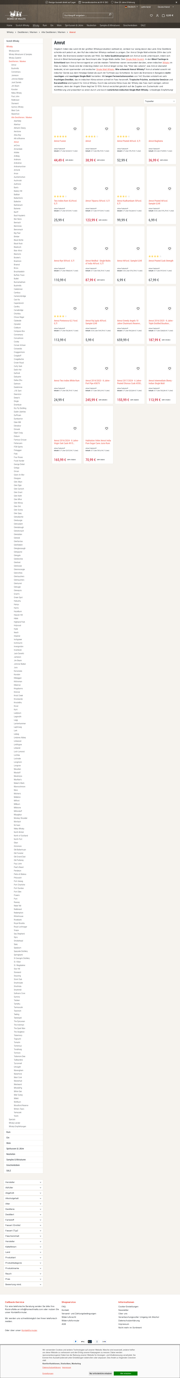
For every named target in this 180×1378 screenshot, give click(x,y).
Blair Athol (18, 250)
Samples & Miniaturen (16, 1159)
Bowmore (17, 261)
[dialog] (90, 1361)
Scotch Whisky (12, 41)
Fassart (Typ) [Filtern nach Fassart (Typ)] (23, 1230)
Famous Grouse (20, 440)
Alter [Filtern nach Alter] (23, 1203)
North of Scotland (21, 835)
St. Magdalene (19, 965)
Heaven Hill (18, 615)
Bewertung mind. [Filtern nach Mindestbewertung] (23, 1284)
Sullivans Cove (19, 993)
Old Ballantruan (20, 849)
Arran (16, 173)
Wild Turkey (18, 1095)
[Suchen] (110, 15)
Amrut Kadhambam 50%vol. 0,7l (129, 202)
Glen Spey (18, 513)
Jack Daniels (16, 82)
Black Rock (18, 243)
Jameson (15, 75)
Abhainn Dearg (20, 128)
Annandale (18, 149)
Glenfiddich (18, 545)
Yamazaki (17, 1112)
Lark (15, 730)
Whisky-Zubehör (15, 58)
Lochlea (17, 755)
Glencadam (18, 524)
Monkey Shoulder (20, 818)
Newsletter (123, 1310)
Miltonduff (18, 811)
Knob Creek (18, 695)
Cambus (17, 292)
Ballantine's (18, 198)
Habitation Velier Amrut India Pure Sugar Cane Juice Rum (98, 442)
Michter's (17, 793)
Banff (16, 212)
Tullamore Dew (19, 1056)
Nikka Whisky (16, 93)
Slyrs (16, 937)
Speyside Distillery (21, 951)
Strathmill (17, 990)
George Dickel (19, 464)
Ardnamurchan (20, 166)
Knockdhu (18, 702)
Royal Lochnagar (20, 927)
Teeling (16, 1014)
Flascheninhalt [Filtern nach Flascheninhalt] (23, 1236)
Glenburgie (18, 520)
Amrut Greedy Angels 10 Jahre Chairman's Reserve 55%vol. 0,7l (128, 322)
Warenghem (18, 1070)
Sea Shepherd (19, 934)
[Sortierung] (160, 101)
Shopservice (69, 1302)
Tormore (17, 1053)
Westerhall (18, 1081)
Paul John (15, 96)
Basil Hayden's (19, 215)
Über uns (122, 1313)
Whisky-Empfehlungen (17, 1126)
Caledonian (18, 289)
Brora (16, 268)
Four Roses (18, 457)
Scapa (16, 930)
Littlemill (17, 748)
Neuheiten (10, 1154)
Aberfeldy (17, 121)
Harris (16, 608)
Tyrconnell (18, 1063)
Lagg (16, 720)
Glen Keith (18, 496)
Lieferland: (146, 7)
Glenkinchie (18, 559)
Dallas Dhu (18, 380)
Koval (16, 706)
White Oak (18, 1091)
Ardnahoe (18, 163)
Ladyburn (17, 713)
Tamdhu (17, 1004)
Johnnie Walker (17, 79)
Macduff (17, 772)
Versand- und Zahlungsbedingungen (79, 1313)
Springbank (18, 955)
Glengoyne (18, 552)
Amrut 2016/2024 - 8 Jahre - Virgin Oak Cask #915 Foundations (66, 442)
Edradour (17, 426)
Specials (12, 1119)
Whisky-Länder (14, 1123)
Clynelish (17, 324)
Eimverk (17, 429)
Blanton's (17, 254)
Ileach (16, 632)
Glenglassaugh (20, 548)
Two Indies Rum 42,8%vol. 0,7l (65, 202)
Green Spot (18, 597)
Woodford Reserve (21, 1105)
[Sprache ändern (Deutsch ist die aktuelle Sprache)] (131, 7)
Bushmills (15, 68)
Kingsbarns (18, 688)
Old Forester (18, 853)
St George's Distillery (22, 958)
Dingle (16, 401)
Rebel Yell (17, 906)
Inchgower (18, 639)
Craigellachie (19, 359)
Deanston (17, 394)
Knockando (18, 699)
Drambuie (17, 405)
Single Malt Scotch (135, 59)
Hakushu (17, 601)
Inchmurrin (18, 643)
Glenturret (18, 583)
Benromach (18, 229)
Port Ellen (17, 892)
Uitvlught (17, 1067)
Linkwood (17, 741)
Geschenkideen (13, 1165)
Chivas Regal (19, 317)
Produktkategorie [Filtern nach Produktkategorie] (23, 1263)
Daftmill (17, 373)
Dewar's (17, 398)
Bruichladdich (19, 271)
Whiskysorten (14, 51)
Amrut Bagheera (156, 141)
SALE (8, 1170)
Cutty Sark (18, 366)
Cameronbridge (20, 296)
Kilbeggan (18, 678)
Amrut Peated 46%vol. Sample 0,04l (158, 202)
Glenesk (17, 538)
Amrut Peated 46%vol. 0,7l (128, 141)
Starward (14, 103)
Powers (17, 895)
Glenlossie (18, 566)
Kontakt (65, 1310)
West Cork (15, 110)
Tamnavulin (18, 1007)
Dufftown (17, 415)
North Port (18, 839)
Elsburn (17, 436)
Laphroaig (18, 727)
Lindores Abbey (20, 737)
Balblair (17, 194)
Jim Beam (15, 86)
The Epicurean (19, 1021)
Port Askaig (18, 881)
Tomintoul (18, 1046)
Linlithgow (18, 744)
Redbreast (15, 100)
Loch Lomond (19, 751)
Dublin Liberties (20, 412)
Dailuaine (17, 376)
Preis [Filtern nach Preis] (23, 1279)
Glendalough (19, 527)
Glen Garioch (19, 489)
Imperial (17, 636)
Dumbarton (18, 419)
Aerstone (17, 131)
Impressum (123, 1324)
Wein (8, 1143)
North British (19, 832)
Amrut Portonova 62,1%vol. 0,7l (66, 322)
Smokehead (18, 941)
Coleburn (17, 327)
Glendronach (19, 531)
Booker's (17, 257)
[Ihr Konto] (157, 15)
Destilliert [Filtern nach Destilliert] (23, 1214)
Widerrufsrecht (69, 1317)
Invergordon (18, 646)
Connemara (15, 72)
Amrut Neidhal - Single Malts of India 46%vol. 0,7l (98, 262)
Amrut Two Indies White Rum (67, 380)
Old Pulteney (19, 860)
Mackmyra (18, 776)
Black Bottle (18, 240)
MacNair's (18, 779)
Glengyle (17, 555)
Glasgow (17, 478)
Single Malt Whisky (105, 69)
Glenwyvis (18, 590)
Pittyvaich (18, 877)
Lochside (17, 758)
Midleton (17, 797)
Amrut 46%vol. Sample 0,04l (129, 260)
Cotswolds (18, 348)
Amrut (13, 65)
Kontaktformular (29, 1330)
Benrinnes (18, 226)
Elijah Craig (18, 433)
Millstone (17, 807)
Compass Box (19, 331)
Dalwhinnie (18, 387)
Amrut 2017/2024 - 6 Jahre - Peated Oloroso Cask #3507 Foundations (129, 382)
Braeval (17, 264)
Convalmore (18, 338)
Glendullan (18, 534)
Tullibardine (18, 1060)
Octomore (18, 846)
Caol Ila (17, 299)
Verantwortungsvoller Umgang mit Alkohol (138, 1317)
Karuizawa (18, 671)
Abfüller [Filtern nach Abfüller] (23, 1187)
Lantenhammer (20, 723)
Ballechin (17, 201)
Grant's (17, 594)
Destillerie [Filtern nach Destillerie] (23, 1209)
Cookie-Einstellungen (128, 1306)
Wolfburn (17, 1102)
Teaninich (17, 1011)
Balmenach (18, 205)
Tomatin (17, 1042)
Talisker (17, 1000)
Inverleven (18, 650)
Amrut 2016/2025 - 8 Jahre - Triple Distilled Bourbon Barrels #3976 (161, 322)
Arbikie (16, 152)
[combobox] (85, 15)
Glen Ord (17, 506)
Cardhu (17, 306)
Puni (15, 899)
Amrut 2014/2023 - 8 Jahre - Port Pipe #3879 (98, 382)
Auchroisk (18, 180)
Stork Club (18, 979)
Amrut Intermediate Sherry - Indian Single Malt (161, 382)
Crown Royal (19, 362)
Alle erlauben (125, 1373)
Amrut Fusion (60, 141)
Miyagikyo (18, 814)
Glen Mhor (18, 499)
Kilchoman (18, 681)
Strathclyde (18, 983)
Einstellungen (47, 1373)
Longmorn (18, 762)
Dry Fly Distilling (20, 408)
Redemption (18, 913)
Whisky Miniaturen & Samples (20, 54)
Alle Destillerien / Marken (21, 117)
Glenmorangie (19, 569)
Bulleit (16, 278)
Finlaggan (18, 450)
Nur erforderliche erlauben (101, 1373)
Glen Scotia (18, 510)
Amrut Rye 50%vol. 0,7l (64, 260)
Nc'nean (17, 825)
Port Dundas (19, 888)
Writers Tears (19, 1109)
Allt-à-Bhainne (19, 138)
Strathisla (17, 986)
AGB (64, 1324)
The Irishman (19, 1025)
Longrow (17, 765)
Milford (16, 800)
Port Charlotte (19, 885)
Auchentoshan (19, 177)
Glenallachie (18, 517)
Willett (16, 1098)
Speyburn (17, 948)
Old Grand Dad (19, 856)
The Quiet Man (19, 1028)
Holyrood (17, 625)
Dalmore (17, 384)
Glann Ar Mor (19, 475)
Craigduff (17, 355)
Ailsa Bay (17, 135)
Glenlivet (17, 562)
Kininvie (17, 692)
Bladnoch (17, 247)
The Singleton (19, 1032)
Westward (18, 1084)
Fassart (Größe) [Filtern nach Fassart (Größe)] (23, 1225)
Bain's (16, 187)
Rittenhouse (18, 916)
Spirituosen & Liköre (15, 1148)
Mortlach (17, 821)
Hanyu (16, 604)
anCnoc (17, 145)
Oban (16, 842)
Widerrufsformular (70, 1320)
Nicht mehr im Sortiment (130, 1327)
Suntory (17, 997)
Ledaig (16, 734)
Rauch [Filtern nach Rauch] (23, 1273)
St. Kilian (17, 962)
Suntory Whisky (17, 107)
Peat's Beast (19, 867)
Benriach (17, 222)
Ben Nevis (18, 219)
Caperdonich (19, 303)
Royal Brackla (19, 923)
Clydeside (17, 320)
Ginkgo (16, 468)
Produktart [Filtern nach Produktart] (23, 1257)
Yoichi (16, 1116)
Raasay (17, 902)
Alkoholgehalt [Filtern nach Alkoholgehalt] (23, 1198)
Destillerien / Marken (17, 61)
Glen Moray (18, 503)
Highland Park (19, 622)
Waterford (15, 114)
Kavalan (14, 89)
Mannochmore (19, 786)
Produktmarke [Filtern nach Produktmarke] (23, 1268)
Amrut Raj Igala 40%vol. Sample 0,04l (96, 322)
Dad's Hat (18, 369)
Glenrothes (18, 573)
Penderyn (17, 870)
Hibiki (16, 618)
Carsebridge (18, 310)
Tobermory (18, 1035)
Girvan (16, 471)
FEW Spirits (18, 447)
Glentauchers (19, 576)
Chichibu (17, 313)
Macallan (17, 769)
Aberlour (17, 124)
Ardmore (17, 159)
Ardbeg (17, 156)
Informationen (126, 1302)
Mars (16, 790)
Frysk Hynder (19, 461)
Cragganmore (19, 352)
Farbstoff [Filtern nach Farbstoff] (23, 1220)
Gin (7, 1137)
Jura (16, 667)
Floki (16, 454)
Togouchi (17, 1039)
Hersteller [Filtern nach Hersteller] (23, 1182)
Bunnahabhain (19, 282)
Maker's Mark (19, 783)
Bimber (16, 236)
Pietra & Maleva (20, 874)
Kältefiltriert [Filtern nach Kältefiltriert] (23, 1246)
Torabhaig (18, 1049)
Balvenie (17, 208)
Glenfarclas (18, 541)
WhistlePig (18, 1088)
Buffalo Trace (19, 275)
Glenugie (17, 587)
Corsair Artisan (20, 345)
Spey (16, 944)
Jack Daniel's (19, 653)
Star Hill (17, 969)
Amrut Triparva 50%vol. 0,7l (98, 200)
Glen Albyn (18, 482)
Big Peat (17, 233)
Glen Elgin (18, 485)
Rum (8, 1132)
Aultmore (17, 184)
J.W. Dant (18, 391)
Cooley (16, 341)
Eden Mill (17, 422)
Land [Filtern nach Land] (23, 1252)
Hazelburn (18, 611)
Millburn (17, 804)
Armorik (17, 170)
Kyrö (16, 709)
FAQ (64, 1306)
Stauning (17, 976)
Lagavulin (17, 716)
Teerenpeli (18, 1018)
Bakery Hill (18, 191)
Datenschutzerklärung (129, 1320)
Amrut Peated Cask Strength (161, 260)
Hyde (16, 629)
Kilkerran (17, 685)
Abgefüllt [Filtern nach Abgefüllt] (23, 1193)
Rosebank (18, 920)
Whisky (9, 46)
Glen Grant (18, 492)
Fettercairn (18, 443)
